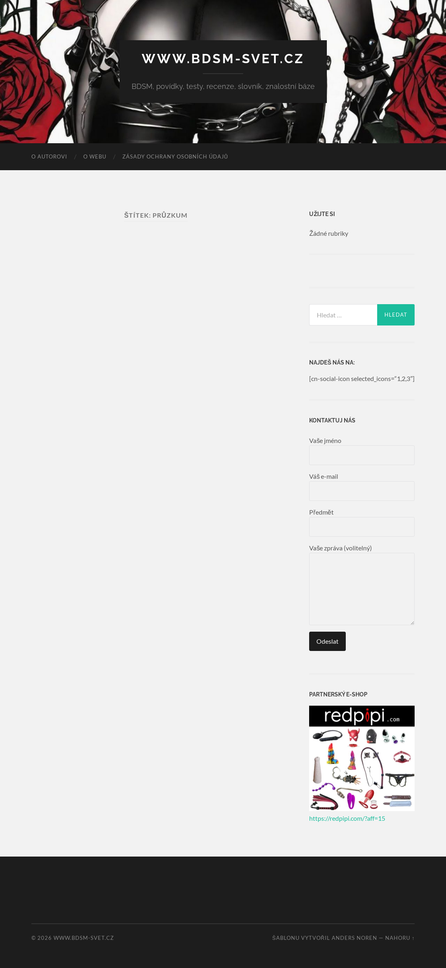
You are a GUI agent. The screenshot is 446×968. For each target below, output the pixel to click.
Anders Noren (354, 938)
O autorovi (49, 156)
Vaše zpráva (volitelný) (362, 584)
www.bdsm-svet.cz (223, 58)
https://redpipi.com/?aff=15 (347, 818)
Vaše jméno (362, 451)
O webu (94, 156)
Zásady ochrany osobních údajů (175, 156)
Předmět (362, 522)
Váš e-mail (362, 486)
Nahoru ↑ (400, 938)
